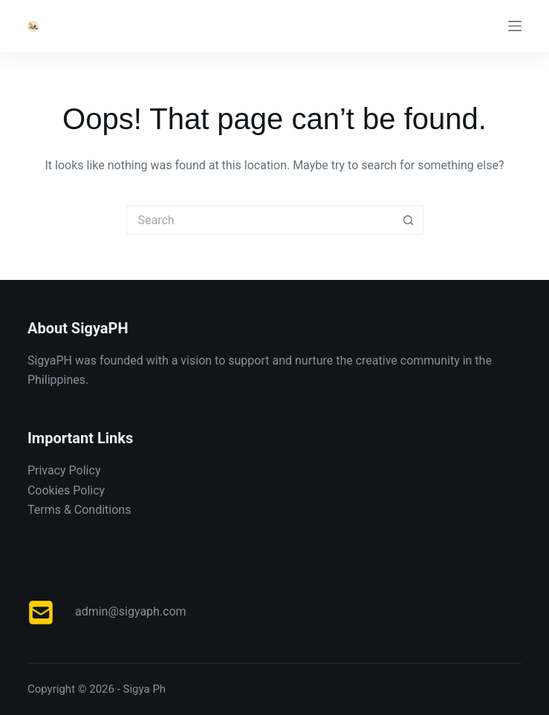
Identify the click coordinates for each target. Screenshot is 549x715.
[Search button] (408, 220)
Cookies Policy (66, 490)
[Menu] (515, 26)
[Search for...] (260, 220)
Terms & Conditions (79, 510)
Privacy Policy (64, 470)
